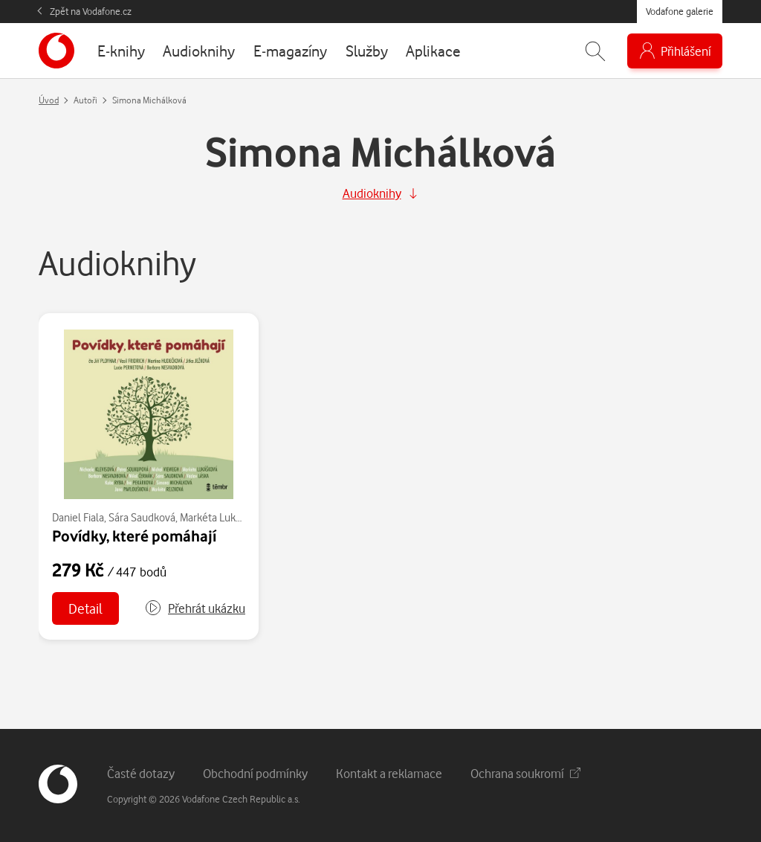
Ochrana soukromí (525, 773)
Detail (85, 608)
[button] (194, 608)
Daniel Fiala (78, 517)
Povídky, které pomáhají (134, 535)
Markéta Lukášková (223, 517)
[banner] (56, 50)
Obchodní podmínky (255, 773)
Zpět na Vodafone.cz (91, 11)
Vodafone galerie (679, 11)
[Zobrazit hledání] (595, 51)
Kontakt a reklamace (389, 773)
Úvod (49, 100)
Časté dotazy (141, 773)
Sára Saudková (142, 517)
